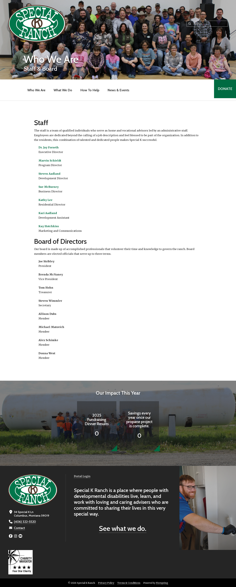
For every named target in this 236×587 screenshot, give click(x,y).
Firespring (162, 582)
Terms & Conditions (128, 582)
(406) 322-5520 (24, 521)
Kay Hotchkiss (49, 226)
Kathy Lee (45, 200)
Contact (19, 528)
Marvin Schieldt (50, 160)
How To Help (88, 90)
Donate (224, 90)
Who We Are (35, 90)
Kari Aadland (48, 213)
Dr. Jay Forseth (49, 147)
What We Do (61, 90)
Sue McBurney (49, 186)
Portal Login (82, 476)
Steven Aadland (49, 173)
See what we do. (122, 528)
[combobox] (207, 24)
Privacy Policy (106, 582)
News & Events (117, 90)
